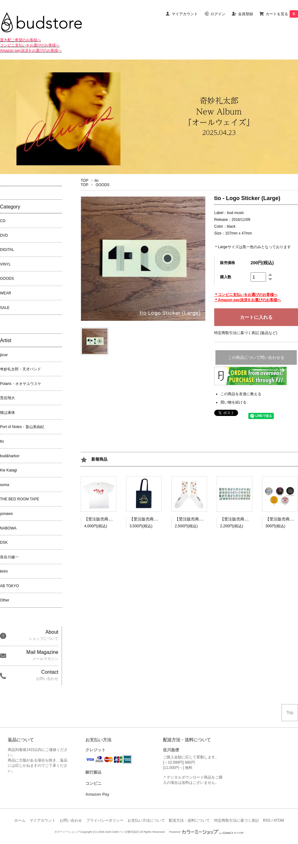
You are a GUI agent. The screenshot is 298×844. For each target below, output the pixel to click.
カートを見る (282, 14)
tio (97, 180)
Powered (206, 831)
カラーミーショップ (66, 831)
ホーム (19, 820)
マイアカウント (185, 14)
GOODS (103, 185)
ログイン (217, 14)
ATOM (278, 820)
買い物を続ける (233, 402)
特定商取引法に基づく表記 (236, 820)
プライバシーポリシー (105, 820)
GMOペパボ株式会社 (125, 831)
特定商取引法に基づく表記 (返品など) (245, 333)
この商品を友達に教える (240, 394)
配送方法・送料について (189, 820)
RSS (267, 820)
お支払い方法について (146, 820)
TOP (84, 180)
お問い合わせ (71, 820)
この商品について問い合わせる (256, 357)
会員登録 (245, 14)
